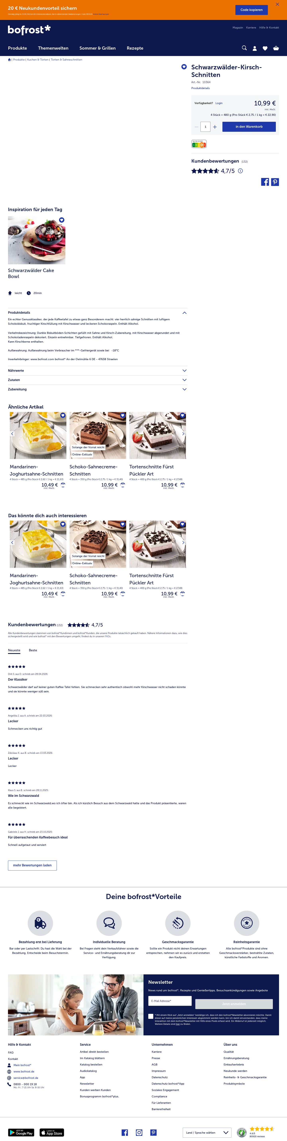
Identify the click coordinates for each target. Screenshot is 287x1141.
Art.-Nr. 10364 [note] (200, 82)
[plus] (214, 127)
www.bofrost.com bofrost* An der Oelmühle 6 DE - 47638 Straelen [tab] (63, 359)
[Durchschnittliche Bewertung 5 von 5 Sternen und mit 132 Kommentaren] (240, 171)
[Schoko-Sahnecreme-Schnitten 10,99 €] (98, 458)
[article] (97, 248)
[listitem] (36, 256)
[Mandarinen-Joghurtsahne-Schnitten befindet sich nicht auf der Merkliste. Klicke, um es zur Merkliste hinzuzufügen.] (62, 416)
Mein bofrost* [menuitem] (19, 1063)
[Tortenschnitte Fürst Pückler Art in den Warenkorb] (181, 486)
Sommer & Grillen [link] (98, 48)
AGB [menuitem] (154, 1063)
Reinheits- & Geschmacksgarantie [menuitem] (245, 1076)
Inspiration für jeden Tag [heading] (35, 209)
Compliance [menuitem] (159, 1095)
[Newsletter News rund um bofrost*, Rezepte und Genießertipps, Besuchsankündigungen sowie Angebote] (211, 1007)
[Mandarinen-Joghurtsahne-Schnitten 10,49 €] (38, 458)
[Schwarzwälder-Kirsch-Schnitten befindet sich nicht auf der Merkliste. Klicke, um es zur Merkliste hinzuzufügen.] (182, 68)
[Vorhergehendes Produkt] (14, 416)
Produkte (19, 59)
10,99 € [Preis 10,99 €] (106, 485)
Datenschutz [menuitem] (160, 1076)
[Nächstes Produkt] (181, 416)
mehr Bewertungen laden (32, 869)
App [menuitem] (82, 1076)
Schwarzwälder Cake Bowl (31, 273)
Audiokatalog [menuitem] (88, 1069)
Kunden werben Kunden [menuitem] (95, 1089)
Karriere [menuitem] (251, 27)
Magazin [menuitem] (238, 27)
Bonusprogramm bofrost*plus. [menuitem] (99, 1095)
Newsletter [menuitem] (87, 1082)
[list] (143, 938)
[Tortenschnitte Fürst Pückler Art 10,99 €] (157, 458)
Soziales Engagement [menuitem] (165, 1089)
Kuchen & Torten (37, 59)
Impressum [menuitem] (159, 1069)
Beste (33, 654)
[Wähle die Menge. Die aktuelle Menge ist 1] (205, 127)
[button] (251, 10)
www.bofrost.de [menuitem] (21, 1070)
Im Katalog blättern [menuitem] (92, 1057)
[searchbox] (157, 48)
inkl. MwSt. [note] (49, 490)
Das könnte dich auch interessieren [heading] (47, 517)
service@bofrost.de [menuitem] (23, 1076)
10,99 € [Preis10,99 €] (265, 103)
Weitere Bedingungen (101, 14)
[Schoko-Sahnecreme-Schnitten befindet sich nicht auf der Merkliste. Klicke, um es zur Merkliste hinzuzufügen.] (122, 416)
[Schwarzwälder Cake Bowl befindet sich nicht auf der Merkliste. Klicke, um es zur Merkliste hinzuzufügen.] (61, 221)
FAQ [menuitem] (11, 1050)
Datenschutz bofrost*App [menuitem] (168, 1082)
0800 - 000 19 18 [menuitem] (22, 1082)
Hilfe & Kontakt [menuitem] (269, 27)
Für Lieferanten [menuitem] (161, 1101)
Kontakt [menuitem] (13, 1057)
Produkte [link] (17, 48)
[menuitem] (17, 50)
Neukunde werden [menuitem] (235, 1069)
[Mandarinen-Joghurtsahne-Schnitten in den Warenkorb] (61, 486)
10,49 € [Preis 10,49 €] (47, 485)
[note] (36, 293)
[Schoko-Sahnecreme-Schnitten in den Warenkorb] (121, 486)
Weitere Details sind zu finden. (173, 1024)
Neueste (14, 654)
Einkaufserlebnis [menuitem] (234, 1063)
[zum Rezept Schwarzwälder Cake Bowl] (36, 240)
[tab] (254, 48)
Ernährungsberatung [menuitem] (236, 1057)
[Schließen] (277, 4)
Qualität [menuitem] (229, 1050)
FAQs (107, 640)
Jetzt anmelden (256, 1004)
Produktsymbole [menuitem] (234, 1082)
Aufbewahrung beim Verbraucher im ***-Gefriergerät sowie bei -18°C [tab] (63, 350)
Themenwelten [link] (53, 48)
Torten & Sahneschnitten (66, 59)
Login (218, 103)
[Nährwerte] (200, 144)
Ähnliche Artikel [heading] (25, 407)
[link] (48, 30)
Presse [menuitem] (156, 1057)
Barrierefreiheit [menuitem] (161, 1108)
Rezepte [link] (135, 48)
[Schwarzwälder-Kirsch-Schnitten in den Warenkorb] (249, 127)
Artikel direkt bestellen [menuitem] (94, 1050)
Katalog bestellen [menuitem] (91, 1063)
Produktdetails (200, 88)
